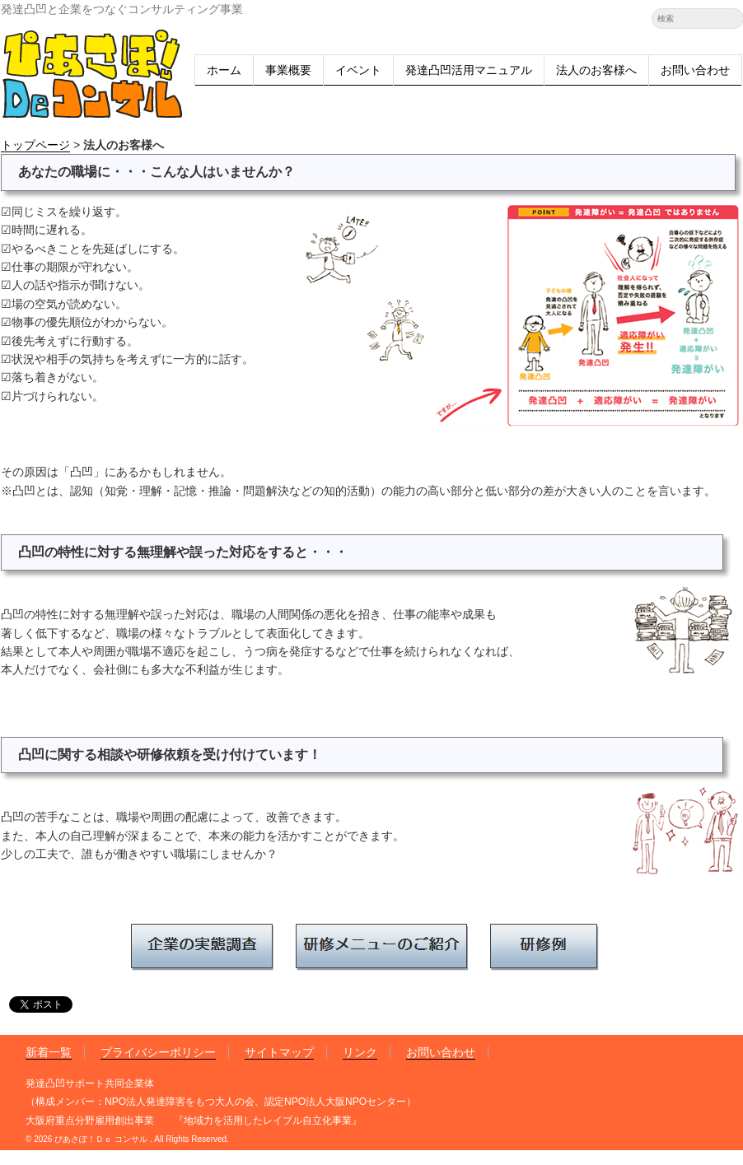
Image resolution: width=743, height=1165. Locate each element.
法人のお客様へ (596, 70)
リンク (360, 1052)
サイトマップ (279, 1052)
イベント (358, 70)
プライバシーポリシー (158, 1052)
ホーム (224, 70)
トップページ (35, 144)
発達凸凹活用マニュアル (468, 70)
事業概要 (288, 70)
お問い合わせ (695, 70)
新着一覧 (49, 1052)
